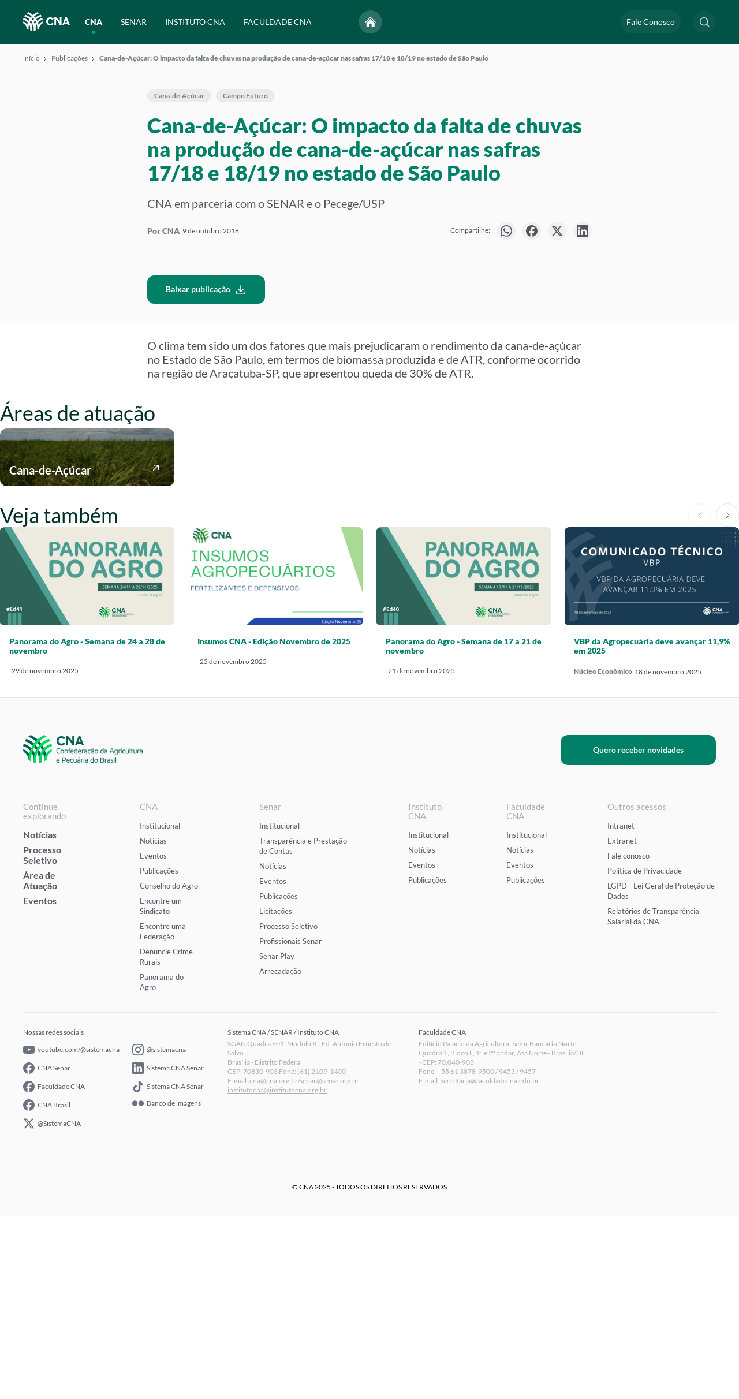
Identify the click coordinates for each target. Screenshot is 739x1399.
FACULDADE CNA (278, 22)
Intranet (621, 1008)
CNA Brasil (46, 1288)
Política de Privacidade (644, 1053)
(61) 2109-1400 (321, 1254)
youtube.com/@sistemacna (71, 1232)
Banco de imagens (166, 1286)
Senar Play (276, 1139)
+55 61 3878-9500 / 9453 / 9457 (486, 1254)
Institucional (160, 1008)
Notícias (40, 1017)
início (31, 58)
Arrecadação (280, 1154)
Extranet (622, 1023)
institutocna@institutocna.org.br (277, 1273)
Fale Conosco (650, 22)
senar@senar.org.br (329, 1263)
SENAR (134, 22)
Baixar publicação (206, 473)
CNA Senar (46, 1251)
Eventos (40, 1083)
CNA (93, 22)
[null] (506, 231)
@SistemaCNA (52, 1306)
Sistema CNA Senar (168, 1251)
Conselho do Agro (169, 1068)
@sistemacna (159, 1232)
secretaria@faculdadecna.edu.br (490, 1263)
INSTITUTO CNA (195, 22)
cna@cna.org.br (273, 1263)
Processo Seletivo (42, 1038)
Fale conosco (628, 1038)
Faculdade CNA (54, 1269)
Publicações (69, 58)
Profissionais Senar (290, 1124)
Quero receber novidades (652, 933)
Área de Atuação (40, 1063)
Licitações (275, 1094)
